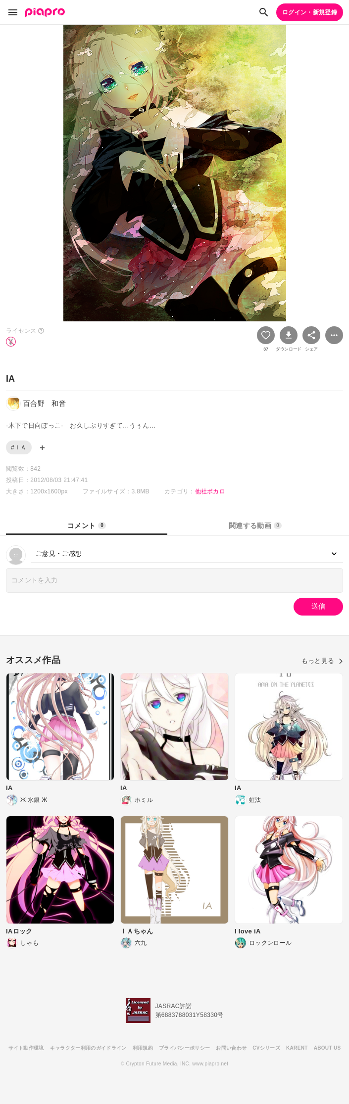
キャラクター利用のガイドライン (88, 1048)
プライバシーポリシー (184, 1048)
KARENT (297, 1048)
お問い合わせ (231, 1048)
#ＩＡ (19, 447)
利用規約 (143, 1048)
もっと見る (322, 660)
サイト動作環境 (26, 1048)
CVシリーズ (266, 1048)
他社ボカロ (210, 491)
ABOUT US (327, 1048)
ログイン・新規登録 (309, 12)
